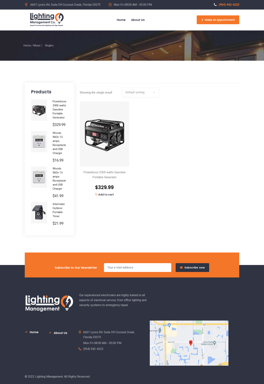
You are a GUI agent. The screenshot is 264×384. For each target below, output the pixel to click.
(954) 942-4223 (226, 4)
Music (37, 45)
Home (27, 45)
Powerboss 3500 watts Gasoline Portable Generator (104, 175)
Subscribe (192, 267)
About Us (60, 333)
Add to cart (104, 194)
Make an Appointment (218, 20)
